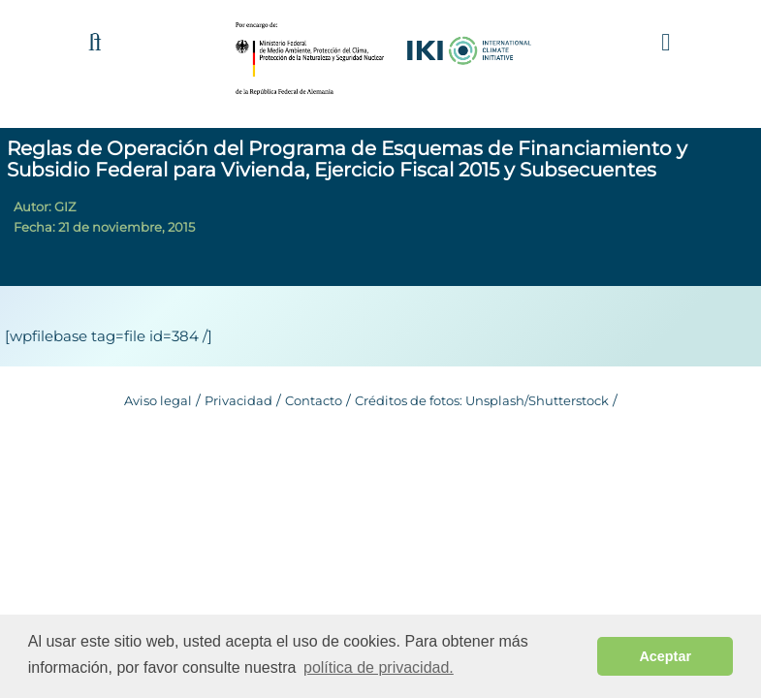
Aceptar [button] (665, 656)
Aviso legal (158, 400)
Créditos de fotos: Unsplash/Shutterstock (482, 400)
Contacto (313, 400)
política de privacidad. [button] (378, 667)
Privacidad (238, 400)
